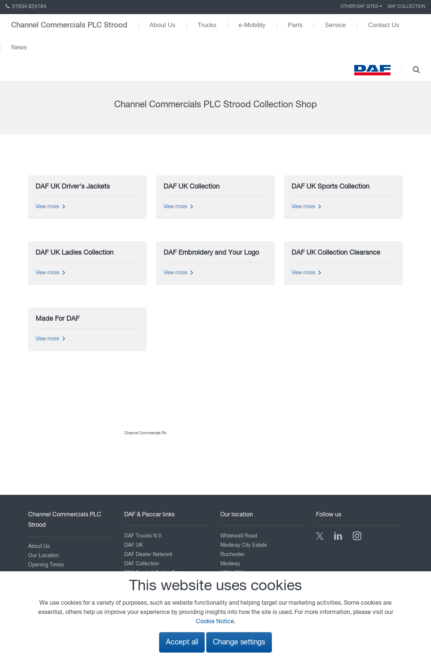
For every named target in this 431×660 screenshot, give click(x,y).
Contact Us (383, 25)
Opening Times (46, 565)
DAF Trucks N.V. (143, 536)
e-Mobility (252, 25)
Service (335, 25)
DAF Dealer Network (148, 554)
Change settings (239, 642)
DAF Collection (406, 6)
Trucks (207, 25)
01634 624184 (26, 6)
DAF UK (133, 545)
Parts (295, 25)
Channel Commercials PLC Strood (69, 25)
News (19, 47)
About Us (162, 25)
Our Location (43, 555)
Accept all (182, 642)
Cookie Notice (215, 622)
